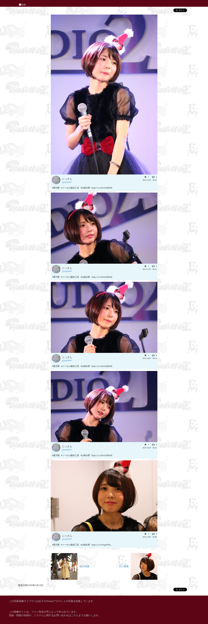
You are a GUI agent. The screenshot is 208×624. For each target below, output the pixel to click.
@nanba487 (67, 182)
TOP (22, 4)
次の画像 (138, 566)
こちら (75, 615)
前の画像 (70, 566)
